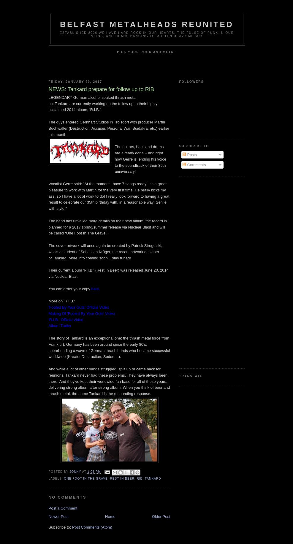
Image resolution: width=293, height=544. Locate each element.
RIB (139, 478)
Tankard (153, 478)
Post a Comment (63, 508)
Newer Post (59, 516)
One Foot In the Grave (86, 478)
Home (110, 516)
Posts (190, 155)
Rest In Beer (122, 478)
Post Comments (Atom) (92, 527)
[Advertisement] (203, 272)
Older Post (161, 516)
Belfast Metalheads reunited (147, 24)
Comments (194, 165)
